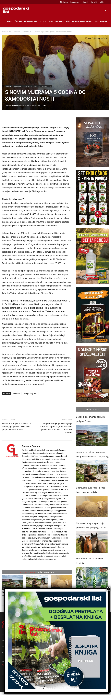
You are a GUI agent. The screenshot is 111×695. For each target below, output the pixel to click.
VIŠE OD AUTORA (46, 572)
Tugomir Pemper (18, 105)
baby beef (16, 393)
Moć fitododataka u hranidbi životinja (89, 560)
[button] (104, 10)
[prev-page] (4, 604)
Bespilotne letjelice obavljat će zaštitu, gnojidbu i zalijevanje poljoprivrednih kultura (16, 426)
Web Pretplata (30, 21)
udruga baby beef (30, 393)
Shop (51, 21)
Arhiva (102, 2)
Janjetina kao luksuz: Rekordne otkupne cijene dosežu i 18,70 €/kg (92, 454)
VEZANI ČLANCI (27, 572)
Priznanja (85, 2)
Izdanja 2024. (27, 86)
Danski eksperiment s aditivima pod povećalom (90, 419)
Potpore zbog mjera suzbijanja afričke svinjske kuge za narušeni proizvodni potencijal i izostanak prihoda (56, 428)
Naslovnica (6, 32)
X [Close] (108, 589)
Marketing (64, 2)
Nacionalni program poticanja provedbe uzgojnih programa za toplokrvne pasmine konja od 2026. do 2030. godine (91, 526)
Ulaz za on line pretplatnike (79, 21)
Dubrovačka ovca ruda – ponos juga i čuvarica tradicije (90, 489)
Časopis (18, 21)
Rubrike (8, 21)
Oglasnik (60, 21)
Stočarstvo (27, 32)
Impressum (74, 2)
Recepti (43, 21)
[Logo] (16, 10)
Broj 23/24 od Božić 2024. (42, 86)
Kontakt (94, 2)
